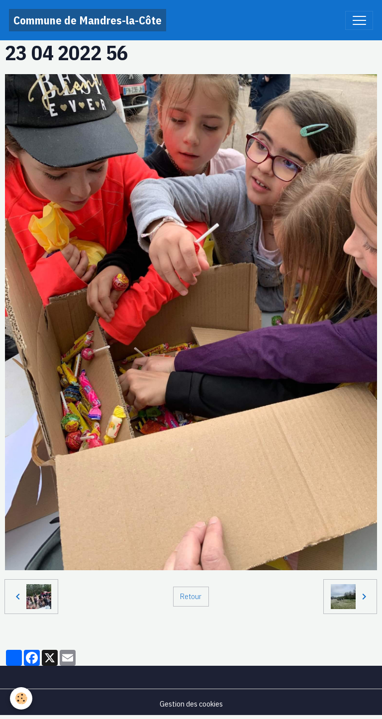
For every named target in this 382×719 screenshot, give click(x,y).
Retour (190, 596)
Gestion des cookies (191, 704)
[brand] (87, 20)
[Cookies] (21, 698)
